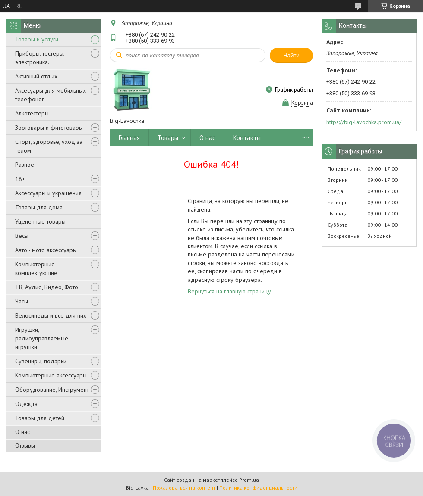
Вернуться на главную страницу (229, 291)
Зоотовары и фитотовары (49, 127)
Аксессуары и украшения (48, 193)
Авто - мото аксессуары (46, 250)
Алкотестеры (32, 113)
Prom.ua (249, 480)
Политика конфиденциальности (258, 487)
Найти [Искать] (291, 55)
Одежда (26, 404)
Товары (168, 137)
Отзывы (25, 445)
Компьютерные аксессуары (51, 375)
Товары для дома (39, 207)
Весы (21, 236)
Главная (129, 137)
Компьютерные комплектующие (36, 268)
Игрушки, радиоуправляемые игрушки (41, 338)
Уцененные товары (40, 221)
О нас (22, 432)
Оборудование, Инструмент (52, 389)
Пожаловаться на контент (184, 487)
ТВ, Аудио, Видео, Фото (46, 287)
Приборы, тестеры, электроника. (39, 58)
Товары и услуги (36, 39)
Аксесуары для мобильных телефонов (50, 95)
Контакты (247, 137)
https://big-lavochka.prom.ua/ (363, 122)
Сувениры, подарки (40, 361)
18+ (20, 179)
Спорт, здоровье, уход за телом (48, 146)
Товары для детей (39, 418)
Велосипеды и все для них (50, 315)
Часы (21, 301)
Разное (24, 164)
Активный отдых (36, 76)
